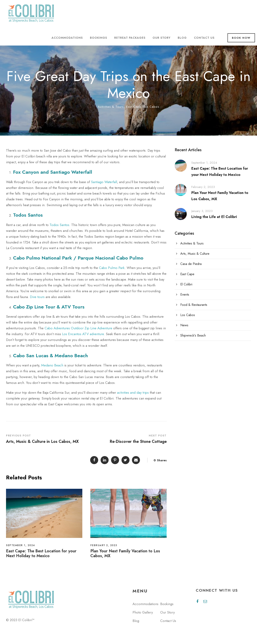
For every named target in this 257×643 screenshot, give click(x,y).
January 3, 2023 (202, 211)
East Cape (133, 106)
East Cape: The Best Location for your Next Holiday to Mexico (41, 553)
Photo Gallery (143, 612)
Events (184, 294)
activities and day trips (133, 392)
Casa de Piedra (191, 264)
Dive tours (37, 296)
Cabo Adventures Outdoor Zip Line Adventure (78, 328)
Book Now (241, 38)
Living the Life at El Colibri (214, 216)
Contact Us (204, 38)
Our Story (161, 38)
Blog (182, 38)
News (184, 325)
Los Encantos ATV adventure (83, 334)
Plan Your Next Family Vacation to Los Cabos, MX (125, 553)
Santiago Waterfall (104, 182)
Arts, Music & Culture (194, 253)
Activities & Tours (111, 106)
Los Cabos (151, 106)
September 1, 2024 (20, 545)
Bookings (98, 38)
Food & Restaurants (193, 304)
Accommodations (67, 38)
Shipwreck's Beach (193, 335)
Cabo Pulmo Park (112, 267)
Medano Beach (52, 365)
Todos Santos (59, 224)
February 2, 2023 (103, 545)
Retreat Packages (129, 38)
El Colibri (186, 284)
